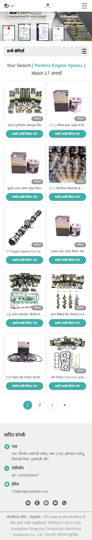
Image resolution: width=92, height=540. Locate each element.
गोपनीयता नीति (16, 517)
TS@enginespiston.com (30, 491)
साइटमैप (35, 517)
